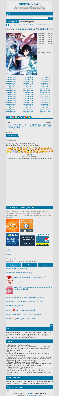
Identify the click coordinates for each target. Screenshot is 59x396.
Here (7, 391)
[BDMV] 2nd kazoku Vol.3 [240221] (17, 268)
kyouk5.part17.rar (11, 108)
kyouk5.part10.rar (11, 94)
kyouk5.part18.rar (11, 110)
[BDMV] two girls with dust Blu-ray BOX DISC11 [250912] (25, 297)
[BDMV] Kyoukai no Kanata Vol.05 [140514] (29, 28)
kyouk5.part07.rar (11, 89)
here (48, 53)
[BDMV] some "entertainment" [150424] (19, 273)
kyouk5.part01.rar (11, 77)
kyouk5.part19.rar (11, 111)
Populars (13, 265)
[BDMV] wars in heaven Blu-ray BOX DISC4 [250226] (23, 314)
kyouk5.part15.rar (11, 104)
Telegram (33, 7)
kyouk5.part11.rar (11, 96)
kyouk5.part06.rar (11, 87)
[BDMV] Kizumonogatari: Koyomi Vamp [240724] (30, 277)
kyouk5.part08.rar (11, 90)
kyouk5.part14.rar (11, 102)
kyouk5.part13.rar (11, 100)
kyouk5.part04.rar (11, 83)
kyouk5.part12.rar (11, 98)
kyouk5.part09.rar (11, 92)
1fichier (8, 254)
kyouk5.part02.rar (11, 79)
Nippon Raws (29, 4)
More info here (42, 49)
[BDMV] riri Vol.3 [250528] (14, 306)
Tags (29, 265)
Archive (45, 265)
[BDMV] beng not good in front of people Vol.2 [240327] (24, 301)
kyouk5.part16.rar (11, 106)
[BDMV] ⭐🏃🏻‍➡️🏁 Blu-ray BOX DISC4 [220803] (21, 319)
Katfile (8, 250)
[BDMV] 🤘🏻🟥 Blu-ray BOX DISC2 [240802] (20, 310)
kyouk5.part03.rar (11, 81)
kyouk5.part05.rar (11, 85)
